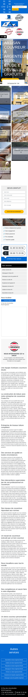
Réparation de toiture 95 (7, 286)
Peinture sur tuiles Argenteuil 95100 (14, 671)
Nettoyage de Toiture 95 (7, 273)
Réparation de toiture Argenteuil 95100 (14, 665)
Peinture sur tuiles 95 (7, 279)
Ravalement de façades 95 (8, 283)
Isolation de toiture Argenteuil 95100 (14, 662)
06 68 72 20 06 (8, 6)
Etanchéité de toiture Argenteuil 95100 (14, 659)
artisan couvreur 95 (6, 269)
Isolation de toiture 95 (7, 289)
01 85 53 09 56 (2, 6)
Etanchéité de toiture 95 (7, 292)
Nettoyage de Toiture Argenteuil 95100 (14, 668)
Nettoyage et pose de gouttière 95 (10, 276)
